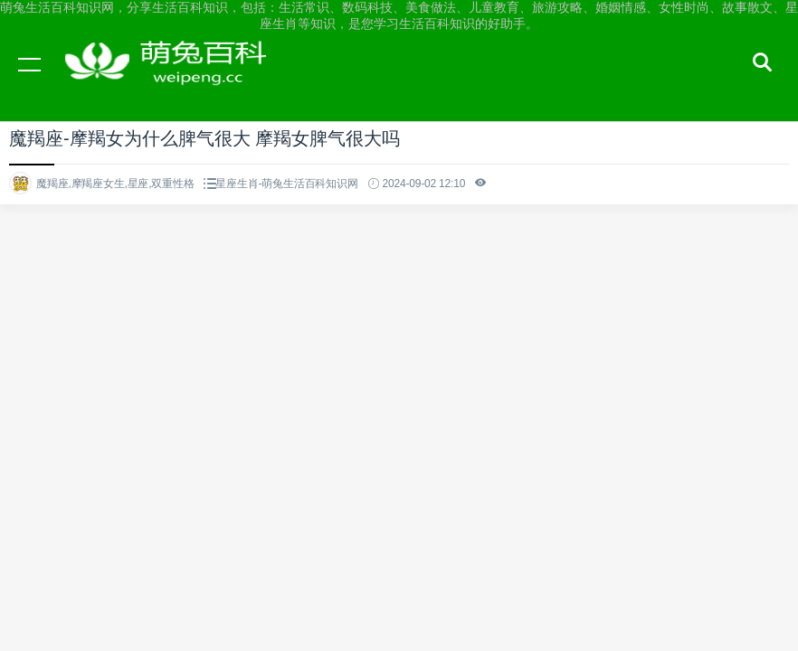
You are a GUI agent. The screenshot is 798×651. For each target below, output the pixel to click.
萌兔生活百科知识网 (172, 81)
